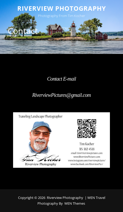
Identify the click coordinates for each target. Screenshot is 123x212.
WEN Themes (74, 203)
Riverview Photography (61, 8)
